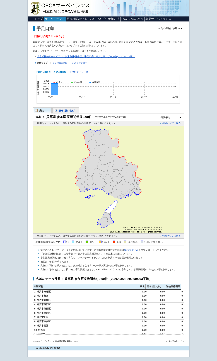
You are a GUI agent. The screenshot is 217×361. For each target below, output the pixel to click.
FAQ (124, 18)
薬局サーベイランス (158, 18)
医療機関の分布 (77, 18)
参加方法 (113, 18)
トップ (38, 18)
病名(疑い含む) (67, 110)
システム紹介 (97, 18)
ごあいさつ (136, 18)
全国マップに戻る (171, 123)
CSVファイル (131, 250)
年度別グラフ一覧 (78, 72)
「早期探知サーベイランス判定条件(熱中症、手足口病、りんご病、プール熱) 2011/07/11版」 (86, 56)
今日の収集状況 (59, 63)
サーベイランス (55, 18)
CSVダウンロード (80, 63)
